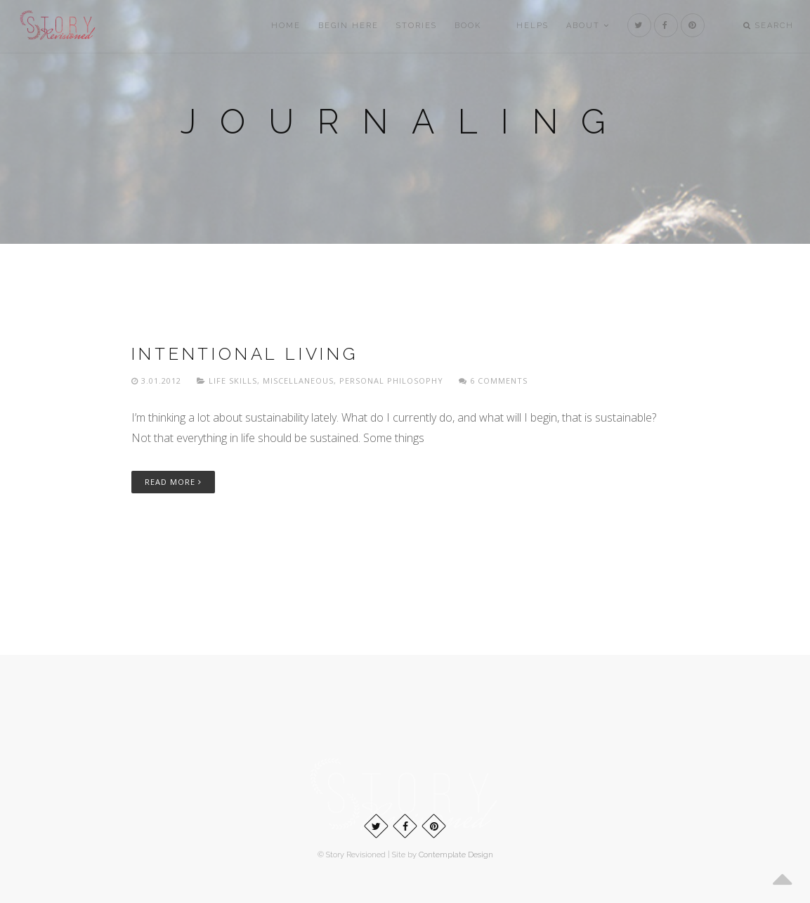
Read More (173, 481)
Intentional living (244, 354)
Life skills (233, 380)
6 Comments (493, 380)
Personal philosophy (391, 380)
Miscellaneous (298, 380)
